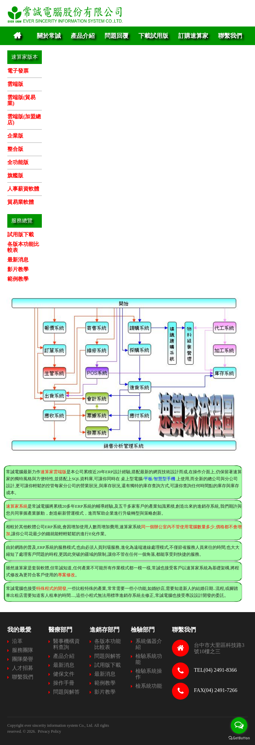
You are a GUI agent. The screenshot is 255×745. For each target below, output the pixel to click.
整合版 (15, 149)
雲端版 (15, 84)
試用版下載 (20, 234)
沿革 (17, 641)
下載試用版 (153, 35)
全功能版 (18, 162)
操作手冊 (63, 683)
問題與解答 (66, 692)
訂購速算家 (193, 35)
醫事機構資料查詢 (66, 644)
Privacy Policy (49, 731)
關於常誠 (49, 35)
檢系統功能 (148, 686)
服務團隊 (22, 650)
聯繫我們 (230, 35)
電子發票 (18, 71)
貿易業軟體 (20, 202)
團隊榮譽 (22, 659)
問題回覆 (116, 35)
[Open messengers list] (239, 725)
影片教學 (18, 269)
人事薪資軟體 (23, 189)
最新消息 (18, 259)
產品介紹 (83, 35)
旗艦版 (15, 175)
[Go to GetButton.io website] (239, 738)
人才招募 (22, 668)
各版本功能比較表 (107, 644)
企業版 (15, 136)
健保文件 (63, 674)
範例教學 (18, 279)
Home (17, 36)
